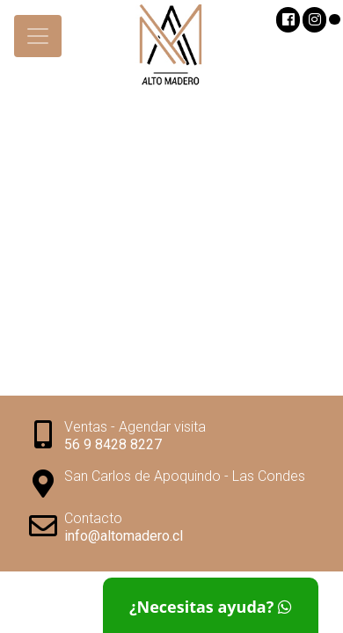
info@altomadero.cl (123, 536)
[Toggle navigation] (38, 36)
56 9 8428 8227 (113, 444)
